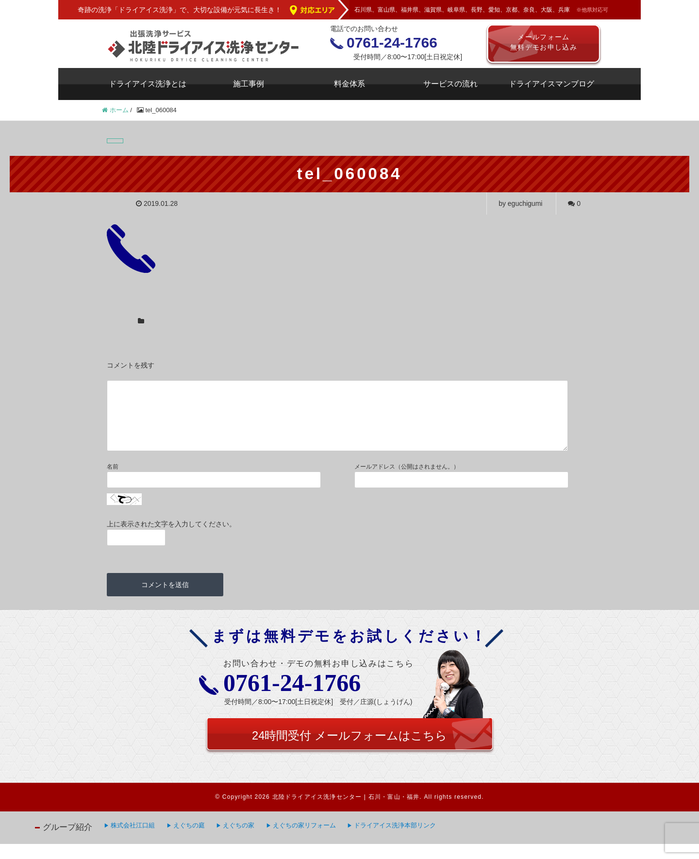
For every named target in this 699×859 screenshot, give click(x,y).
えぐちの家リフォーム (304, 840)
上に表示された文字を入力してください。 (171, 535)
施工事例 (248, 84)
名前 (112, 478)
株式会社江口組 (133, 840)
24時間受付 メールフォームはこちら (349, 749)
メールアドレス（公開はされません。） (406, 478)
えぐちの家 (238, 840)
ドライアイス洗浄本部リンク (395, 840)
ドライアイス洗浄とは (147, 84)
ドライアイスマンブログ (551, 84)
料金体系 (349, 84)
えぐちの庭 (189, 840)
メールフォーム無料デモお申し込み (544, 43)
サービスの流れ (450, 84)
